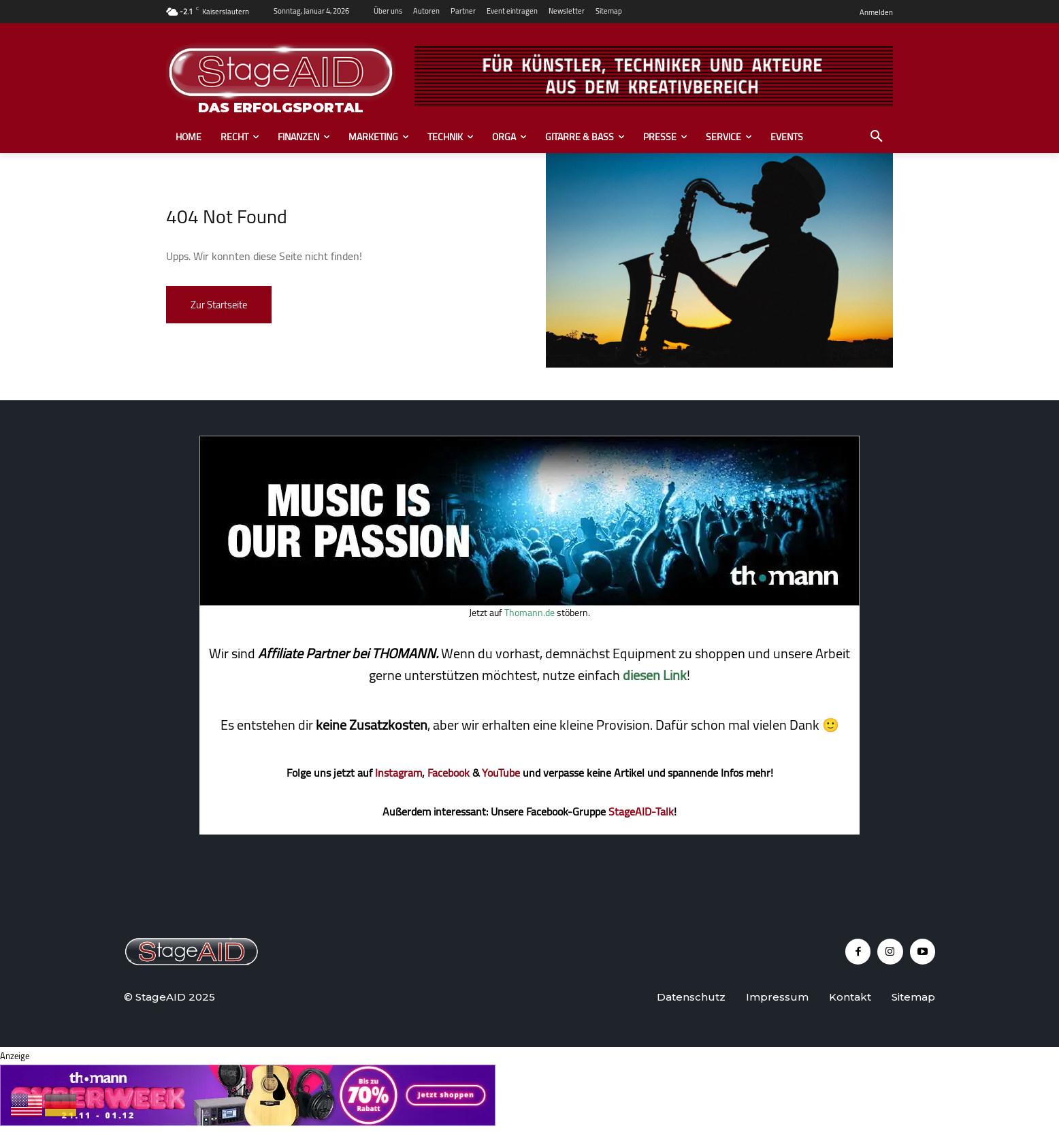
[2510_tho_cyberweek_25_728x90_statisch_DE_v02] (247, 1122)
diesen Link (655, 675)
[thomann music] (529, 602)
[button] (876, 136)
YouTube (501, 772)
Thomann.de (529, 612)
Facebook (448, 772)
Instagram (398, 772)
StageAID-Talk (641, 811)
